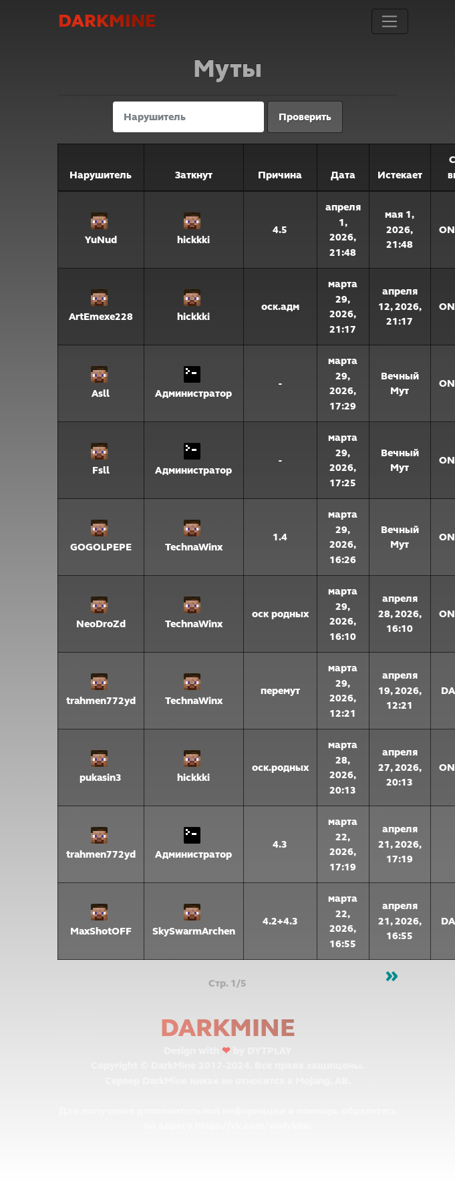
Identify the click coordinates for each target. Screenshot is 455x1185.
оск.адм (280, 307)
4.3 (280, 844)
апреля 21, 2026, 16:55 (400, 921)
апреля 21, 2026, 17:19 (400, 844)
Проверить (305, 117)
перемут (280, 691)
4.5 (280, 230)
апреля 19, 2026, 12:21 (400, 690)
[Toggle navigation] (389, 21)
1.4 (280, 537)
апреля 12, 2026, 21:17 (400, 306)
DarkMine (107, 21)
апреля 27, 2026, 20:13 (400, 767)
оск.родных (280, 767)
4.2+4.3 (280, 921)
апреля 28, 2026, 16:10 (400, 613)
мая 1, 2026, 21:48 (399, 229)
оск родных (280, 614)
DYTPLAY (269, 1051)
